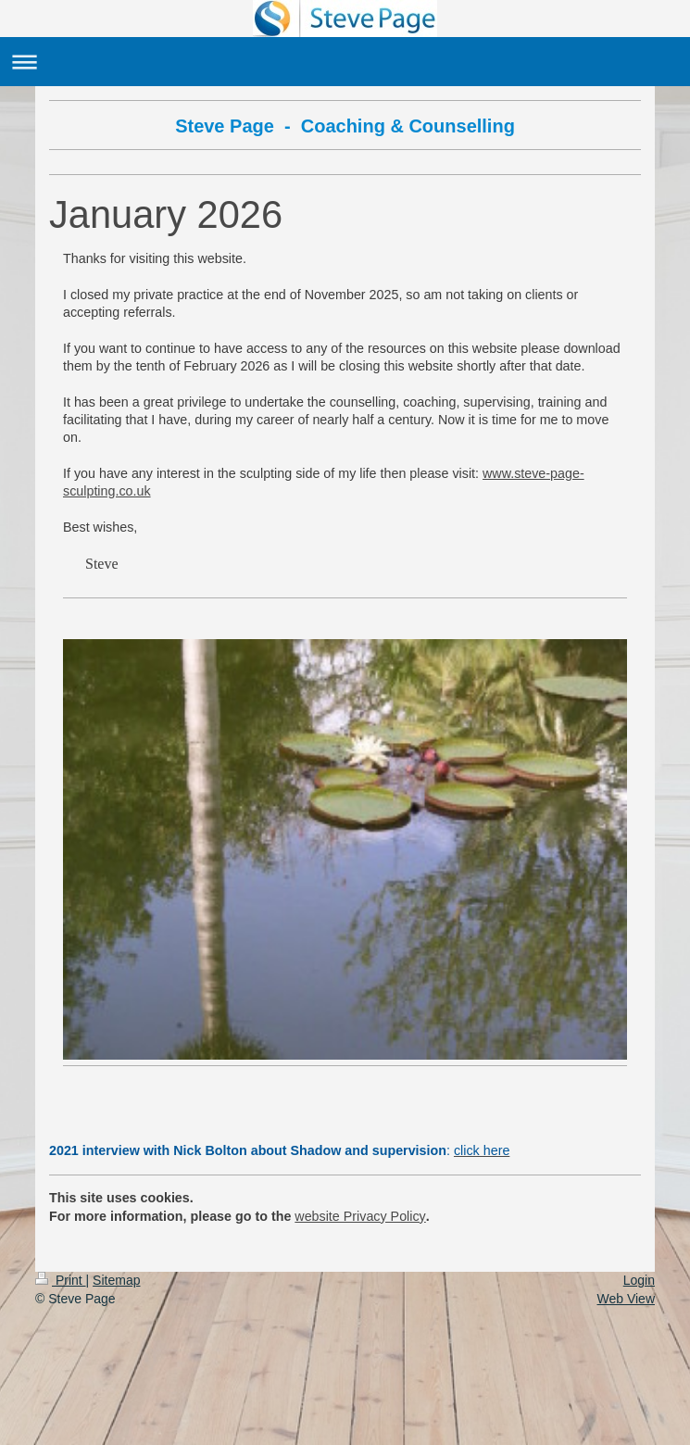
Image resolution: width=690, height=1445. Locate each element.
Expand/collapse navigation (345, 62)
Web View (625, 1298)
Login (639, 1280)
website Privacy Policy (360, 1216)
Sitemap (116, 1280)
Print (60, 1280)
